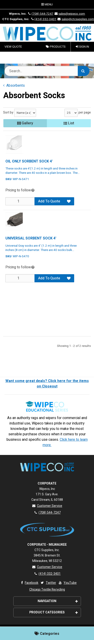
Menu (47, 4)
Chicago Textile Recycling (47, 589)
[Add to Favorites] (68, 201)
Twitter (48, 582)
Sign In (82, 46)
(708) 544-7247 (40, 14)
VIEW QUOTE (13, 46)
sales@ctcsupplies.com (75, 19)
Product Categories (53, 612)
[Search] (83, 71)
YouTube (67, 582)
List (69, 123)
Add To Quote (49, 201)
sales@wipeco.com (69, 14)
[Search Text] (47, 71)
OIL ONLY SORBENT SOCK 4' (29, 161)
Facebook (28, 582)
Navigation (58, 601)
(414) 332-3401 (43, 19)
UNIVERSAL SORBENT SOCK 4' (30, 238)
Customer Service (47, 505)
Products (56, 46)
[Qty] (20, 201)
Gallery (25, 123)
